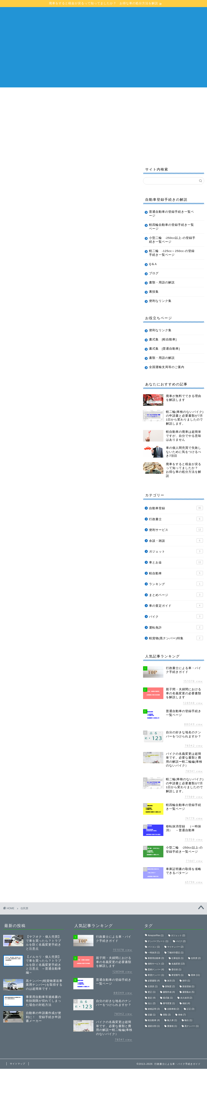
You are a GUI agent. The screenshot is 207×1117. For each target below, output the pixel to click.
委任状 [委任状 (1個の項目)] (176, 969)
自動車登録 (176, 508)
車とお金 (176, 562)
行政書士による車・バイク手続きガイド (103, 15)
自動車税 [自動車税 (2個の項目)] (173, 1009)
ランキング (176, 584)
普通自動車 (90, 95)
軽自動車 (116, 95)
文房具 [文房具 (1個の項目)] (153, 986)
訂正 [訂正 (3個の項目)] (190, 1009)
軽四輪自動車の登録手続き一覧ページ (171, 226)
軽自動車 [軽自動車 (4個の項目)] (154, 1020)
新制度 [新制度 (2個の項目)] (170, 986)
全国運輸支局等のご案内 (166, 367)
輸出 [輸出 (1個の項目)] (188, 1020)
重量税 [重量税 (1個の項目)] (172, 1026)
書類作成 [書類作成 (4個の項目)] (169, 992)
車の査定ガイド (176, 605)
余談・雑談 (176, 540)
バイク (176, 616)
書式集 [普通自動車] (164, 348)
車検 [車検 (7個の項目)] (182, 1015)
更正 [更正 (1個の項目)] (151, 992)
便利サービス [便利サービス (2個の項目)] (156, 964)
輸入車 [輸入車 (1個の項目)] (172, 1020)
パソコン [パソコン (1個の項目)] (154, 947)
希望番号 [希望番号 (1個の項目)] (177, 975)
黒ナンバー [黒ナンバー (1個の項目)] (192, 1026)
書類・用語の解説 (75, 104)
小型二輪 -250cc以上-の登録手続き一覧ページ (172, 239)
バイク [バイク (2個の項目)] (181, 941)
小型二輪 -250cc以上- (152, 95)
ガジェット (176, 551)
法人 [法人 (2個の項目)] (151, 1003)
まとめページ (176, 595)
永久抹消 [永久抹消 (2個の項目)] (186, 998)
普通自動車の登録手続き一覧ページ (171, 213)
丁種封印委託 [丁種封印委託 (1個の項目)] (175, 952)
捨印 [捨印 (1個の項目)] (186, 981)
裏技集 (154, 291)
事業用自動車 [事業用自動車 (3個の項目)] (156, 958)
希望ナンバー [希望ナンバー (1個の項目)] (156, 975)
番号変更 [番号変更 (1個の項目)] (169, 1003)
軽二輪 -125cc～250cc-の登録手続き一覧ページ (172, 252)
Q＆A (103, 104)
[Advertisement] (103, 57)
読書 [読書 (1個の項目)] (151, 1015)
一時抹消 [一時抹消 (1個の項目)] (154, 952)
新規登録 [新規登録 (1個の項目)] (188, 986)
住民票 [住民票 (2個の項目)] (196, 958)
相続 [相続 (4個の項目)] (186, 1003)
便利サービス (176, 529)
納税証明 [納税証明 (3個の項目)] (154, 1009)
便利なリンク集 (160, 300)
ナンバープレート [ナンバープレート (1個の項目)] (158, 941)
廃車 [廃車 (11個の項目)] (195, 975)
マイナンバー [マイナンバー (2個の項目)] (175, 947)
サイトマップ (17, 1063)
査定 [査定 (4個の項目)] (151, 998)
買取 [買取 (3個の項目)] (167, 1015)
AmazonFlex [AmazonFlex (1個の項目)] (155, 935)
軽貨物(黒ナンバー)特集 (176, 638)
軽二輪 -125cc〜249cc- (30, 104)
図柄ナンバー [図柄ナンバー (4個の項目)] (156, 969)
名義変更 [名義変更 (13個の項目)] (178, 964)
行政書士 (176, 519)
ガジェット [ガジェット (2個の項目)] (178, 935)
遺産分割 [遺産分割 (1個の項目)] (154, 1026)
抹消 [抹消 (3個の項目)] (171, 981)
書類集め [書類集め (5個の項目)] (188, 992)
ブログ (124, 104)
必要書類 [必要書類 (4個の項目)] (154, 981)
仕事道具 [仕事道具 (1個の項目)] (177, 958)
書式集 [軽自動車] (163, 339)
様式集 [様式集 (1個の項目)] (168, 998)
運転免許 (176, 627)
